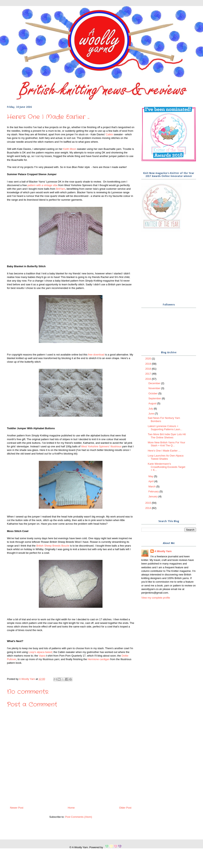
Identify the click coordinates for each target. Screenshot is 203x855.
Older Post (125, 807)
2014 (148, 508)
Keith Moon (69, 148)
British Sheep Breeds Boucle (52, 545)
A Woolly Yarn (163, 551)
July (151, 408)
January (153, 496)
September (155, 398)
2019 (148, 363)
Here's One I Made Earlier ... (164, 450)
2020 (148, 358)
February (154, 491)
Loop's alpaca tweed (40, 652)
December (154, 383)
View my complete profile (155, 597)
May (151, 476)
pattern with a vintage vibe (42, 185)
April (151, 481)
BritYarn (60, 188)
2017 (148, 373)
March (152, 486)
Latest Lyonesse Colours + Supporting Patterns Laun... (165, 428)
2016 (148, 378)
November (154, 388)
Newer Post (16, 807)
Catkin (109, 134)
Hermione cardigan (98, 659)
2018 (148, 368)
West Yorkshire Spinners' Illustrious (101, 446)
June (151, 413)
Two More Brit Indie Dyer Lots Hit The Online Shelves (167, 436)
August (152, 403)
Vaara (42, 655)
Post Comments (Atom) (78, 816)
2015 (148, 502)
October (153, 393)
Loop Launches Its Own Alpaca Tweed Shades (165, 457)
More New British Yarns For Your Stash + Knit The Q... (166, 444)
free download (96, 354)
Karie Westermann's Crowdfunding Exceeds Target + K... (166, 466)
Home (71, 807)
